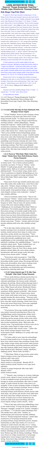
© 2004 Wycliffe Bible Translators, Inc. (20, 447)
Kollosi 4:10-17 (28, 85)
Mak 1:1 (20, 25)
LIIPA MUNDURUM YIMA (15, 2)
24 (22, 85)
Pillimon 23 (17, 85)
